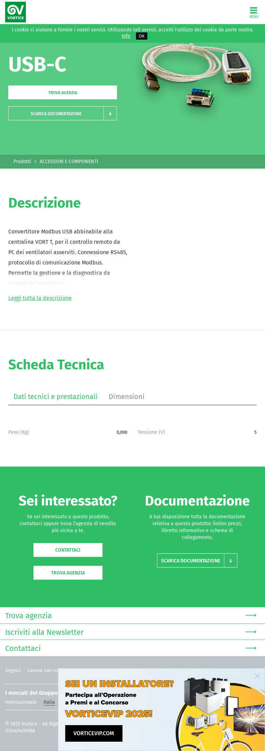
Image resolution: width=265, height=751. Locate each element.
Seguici (13, 670)
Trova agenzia (62, 92)
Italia (49, 702)
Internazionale (21, 702)
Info (126, 36)
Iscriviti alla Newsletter (130, 631)
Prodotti (22, 161)
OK (142, 36)
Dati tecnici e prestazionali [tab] (55, 396)
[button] (62, 113)
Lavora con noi (44, 670)
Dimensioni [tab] (127, 396)
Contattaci (67, 550)
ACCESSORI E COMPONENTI (69, 161)
